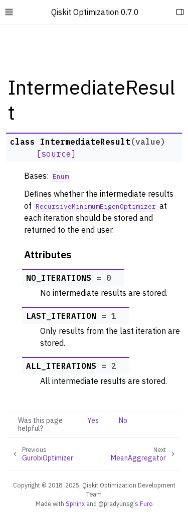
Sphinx (75, 503)
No (123, 420)
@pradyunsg (115, 503)
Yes (93, 420)
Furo (146, 503)
